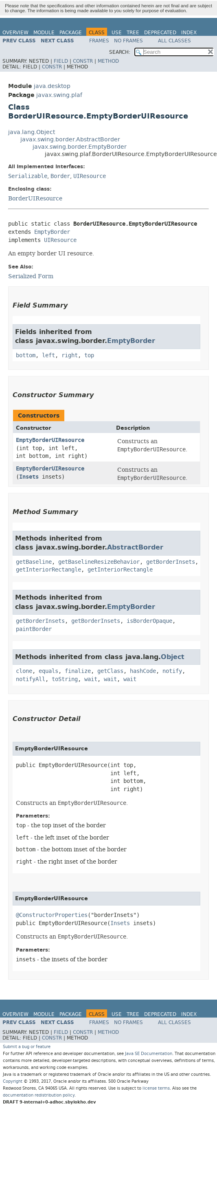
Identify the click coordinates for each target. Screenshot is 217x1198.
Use (117, 32)
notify (172, 671)
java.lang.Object (31, 132)
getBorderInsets (170, 561)
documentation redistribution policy (39, 1095)
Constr (83, 61)
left (48, 355)
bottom (25, 355)
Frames (99, 41)
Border (60, 176)
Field (61, 61)
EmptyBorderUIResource (50, 440)
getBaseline (34, 561)
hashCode (143, 671)
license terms (156, 1088)
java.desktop (52, 86)
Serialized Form (30, 276)
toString (65, 679)
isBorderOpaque (149, 621)
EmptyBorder (52, 232)
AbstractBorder (135, 547)
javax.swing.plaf (59, 95)
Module (44, 32)
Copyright (12, 1081)
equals (48, 671)
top (89, 355)
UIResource (89, 176)
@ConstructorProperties (52, 915)
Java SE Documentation (148, 1053)
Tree (133, 32)
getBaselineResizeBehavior (99, 561)
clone (24, 671)
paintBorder (34, 629)
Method (108, 61)
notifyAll (30, 679)
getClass (110, 671)
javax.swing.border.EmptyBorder (80, 146)
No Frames (128, 41)
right (69, 355)
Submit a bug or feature (26, 1046)
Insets (29, 476)
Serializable (27, 176)
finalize (78, 671)
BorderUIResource (35, 198)
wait (90, 679)
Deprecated (160, 32)
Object (172, 657)
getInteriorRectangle (48, 569)
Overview (15, 32)
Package (70, 32)
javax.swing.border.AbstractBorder (70, 139)
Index (189, 32)
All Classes (174, 41)
